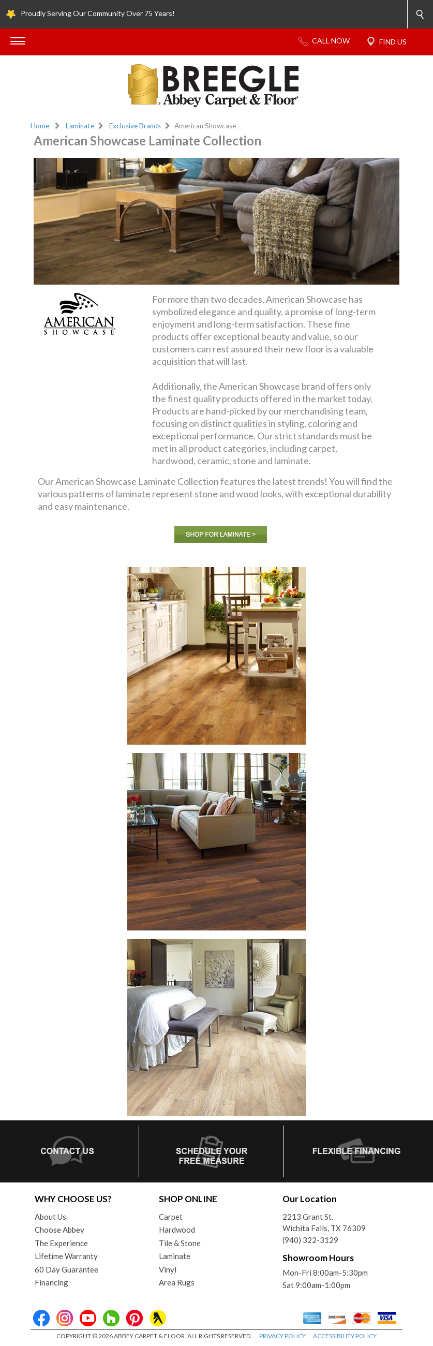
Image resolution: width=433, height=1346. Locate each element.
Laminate (80, 126)
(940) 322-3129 (310, 1240)
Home (40, 126)
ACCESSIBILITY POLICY (345, 1336)
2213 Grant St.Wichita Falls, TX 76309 (324, 1222)
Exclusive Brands (135, 126)
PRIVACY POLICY (282, 1336)
